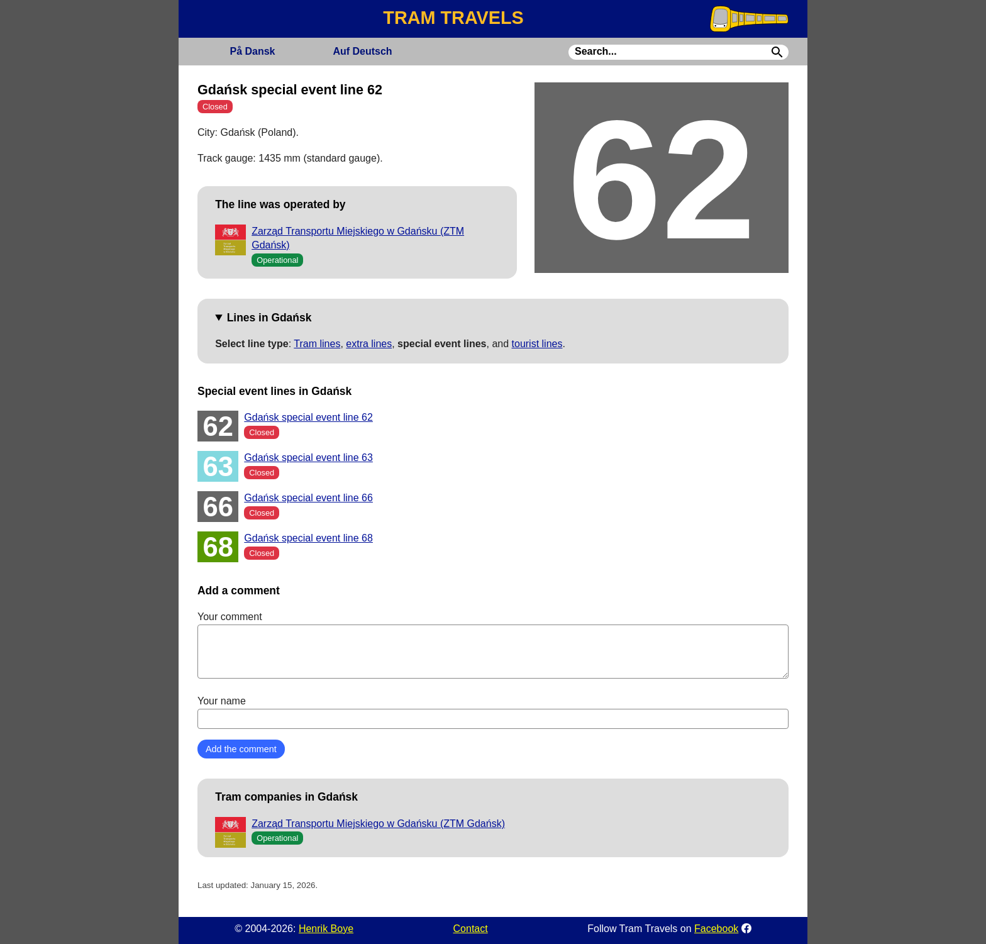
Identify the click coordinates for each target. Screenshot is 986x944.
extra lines (369, 343)
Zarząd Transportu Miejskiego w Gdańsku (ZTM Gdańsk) (378, 823)
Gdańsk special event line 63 (308, 457)
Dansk (252, 51)
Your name (493, 712)
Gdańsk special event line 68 (308, 538)
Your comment (493, 644)
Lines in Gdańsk (269, 317)
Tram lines (317, 343)
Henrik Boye (326, 928)
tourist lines (537, 343)
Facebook (716, 928)
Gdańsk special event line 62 (308, 417)
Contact (470, 928)
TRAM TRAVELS (453, 18)
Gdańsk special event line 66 (308, 497)
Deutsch (362, 51)
